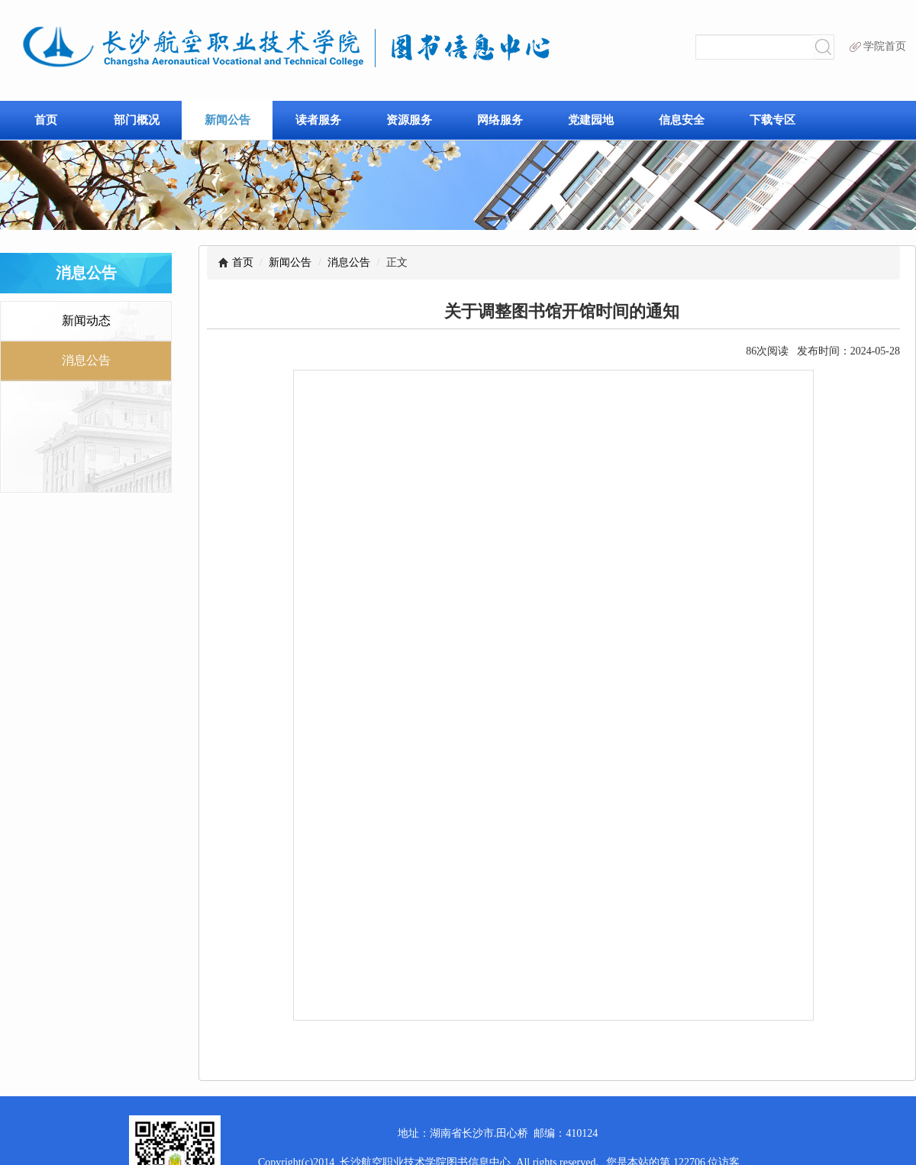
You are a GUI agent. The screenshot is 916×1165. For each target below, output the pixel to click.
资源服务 (409, 119)
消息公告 (348, 262)
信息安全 (682, 119)
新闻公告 (227, 119)
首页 (45, 119)
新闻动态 (86, 320)
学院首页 (878, 46)
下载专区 (772, 119)
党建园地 (591, 119)
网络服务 (500, 119)
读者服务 (318, 119)
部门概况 (137, 119)
